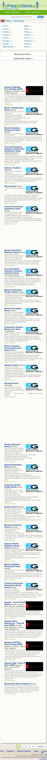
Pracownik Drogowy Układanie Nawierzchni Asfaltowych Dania (14, 149)
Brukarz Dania (10, 507)
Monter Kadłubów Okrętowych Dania (12, 129)
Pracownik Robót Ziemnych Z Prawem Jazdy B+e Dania (13, 271)
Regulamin (10, 751)
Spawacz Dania (11, 365)
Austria (7, 26)
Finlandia (7, 32)
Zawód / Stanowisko (12, 12)
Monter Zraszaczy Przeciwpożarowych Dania (13, 348)
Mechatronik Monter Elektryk (17, 684)
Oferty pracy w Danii (23, 54)
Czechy (7, 29)
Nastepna (40, 746)
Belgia (28, 26)
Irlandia (7, 38)
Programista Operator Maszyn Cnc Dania (13, 328)
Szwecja (7, 44)
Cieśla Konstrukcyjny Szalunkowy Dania (13, 208)
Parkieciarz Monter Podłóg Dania (12, 486)
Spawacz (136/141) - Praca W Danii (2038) (13, 643)
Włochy (28, 47)
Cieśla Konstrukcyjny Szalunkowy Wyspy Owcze (13, 585)
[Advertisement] (21, 74)
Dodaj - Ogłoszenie (32, 12)
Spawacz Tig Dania (12, 168)
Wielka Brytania (10, 47)
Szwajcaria (30, 41)
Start (1, 751)
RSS (42, 753)
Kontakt (44, 751)
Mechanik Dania (11, 383)
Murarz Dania (10, 186)
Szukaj (40, 17)
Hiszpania (8, 35)
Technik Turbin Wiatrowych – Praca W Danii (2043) (14, 623)
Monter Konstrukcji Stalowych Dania (12, 251)
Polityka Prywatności (24, 751)
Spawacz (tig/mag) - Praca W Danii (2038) (13, 88)
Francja (28, 32)
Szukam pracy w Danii (23, 58)
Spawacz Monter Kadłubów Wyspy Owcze (12, 546)
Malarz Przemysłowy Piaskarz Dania (13, 291)
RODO (36, 751)
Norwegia (8, 41)
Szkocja (28, 44)
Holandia (29, 35)
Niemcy (29, 38)
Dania (27, 29)
